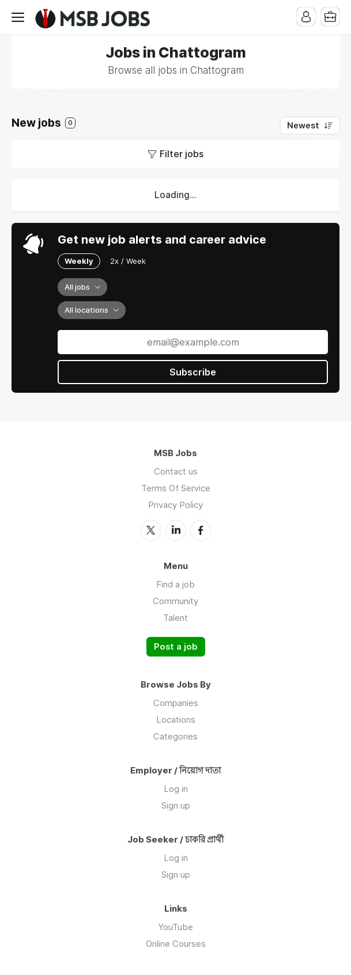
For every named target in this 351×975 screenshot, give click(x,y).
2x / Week (128, 260)
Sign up (175, 805)
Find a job (175, 584)
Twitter (151, 530)
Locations (175, 719)
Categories (175, 736)
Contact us (176, 471)
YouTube (175, 926)
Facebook (200, 530)
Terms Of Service (175, 488)
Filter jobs (181, 154)
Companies (175, 702)
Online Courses (176, 943)
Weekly (79, 260)
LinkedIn (176, 530)
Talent (175, 617)
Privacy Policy (175, 504)
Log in (176, 788)
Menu (20, 17)
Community (175, 600)
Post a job (176, 647)
